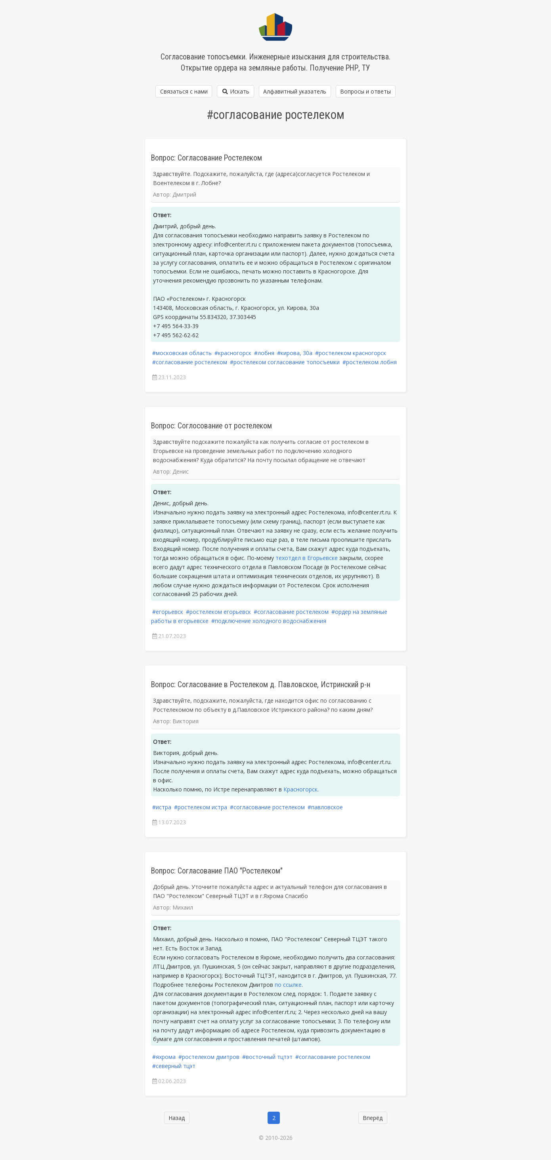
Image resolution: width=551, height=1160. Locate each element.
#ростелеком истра (200, 807)
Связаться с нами (184, 91)
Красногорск (300, 789)
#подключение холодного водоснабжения (268, 621)
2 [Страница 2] (274, 1118)
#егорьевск (167, 611)
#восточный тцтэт (267, 1057)
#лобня (264, 353)
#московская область (182, 353)
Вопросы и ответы (365, 91)
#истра (161, 807)
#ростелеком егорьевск (218, 611)
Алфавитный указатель (294, 91)
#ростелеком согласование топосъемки (285, 362)
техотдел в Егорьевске (307, 558)
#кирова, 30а (294, 353)
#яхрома (164, 1057)
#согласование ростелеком (189, 362)
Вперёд (373, 1118)
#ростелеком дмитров (208, 1057)
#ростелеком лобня (369, 362)
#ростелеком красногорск (350, 353)
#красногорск (232, 353)
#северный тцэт (173, 1066)
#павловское (325, 807)
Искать (236, 91)
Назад (176, 1118)
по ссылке (288, 984)
